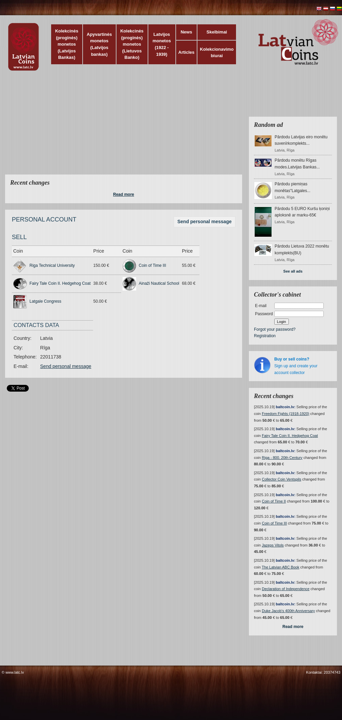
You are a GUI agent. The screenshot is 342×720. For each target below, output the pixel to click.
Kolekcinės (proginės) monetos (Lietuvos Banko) (132, 44)
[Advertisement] (132, 126)
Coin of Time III (152, 265)
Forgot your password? (275, 329)
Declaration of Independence (285, 589)
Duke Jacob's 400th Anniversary (288, 611)
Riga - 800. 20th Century (282, 458)
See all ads (293, 271)
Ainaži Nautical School (159, 283)
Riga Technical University (52, 265)
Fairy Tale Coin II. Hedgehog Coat (60, 283)
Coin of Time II (274, 501)
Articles (186, 52)
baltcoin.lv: (285, 407)
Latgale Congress (45, 301)
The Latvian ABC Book (280, 567)
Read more (123, 194)
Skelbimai (217, 31)
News (186, 31)
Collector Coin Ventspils (281, 479)
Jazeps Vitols (273, 545)
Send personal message (204, 221)
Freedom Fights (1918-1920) (285, 414)
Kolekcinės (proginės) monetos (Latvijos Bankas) (67, 44)
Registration (265, 335)
